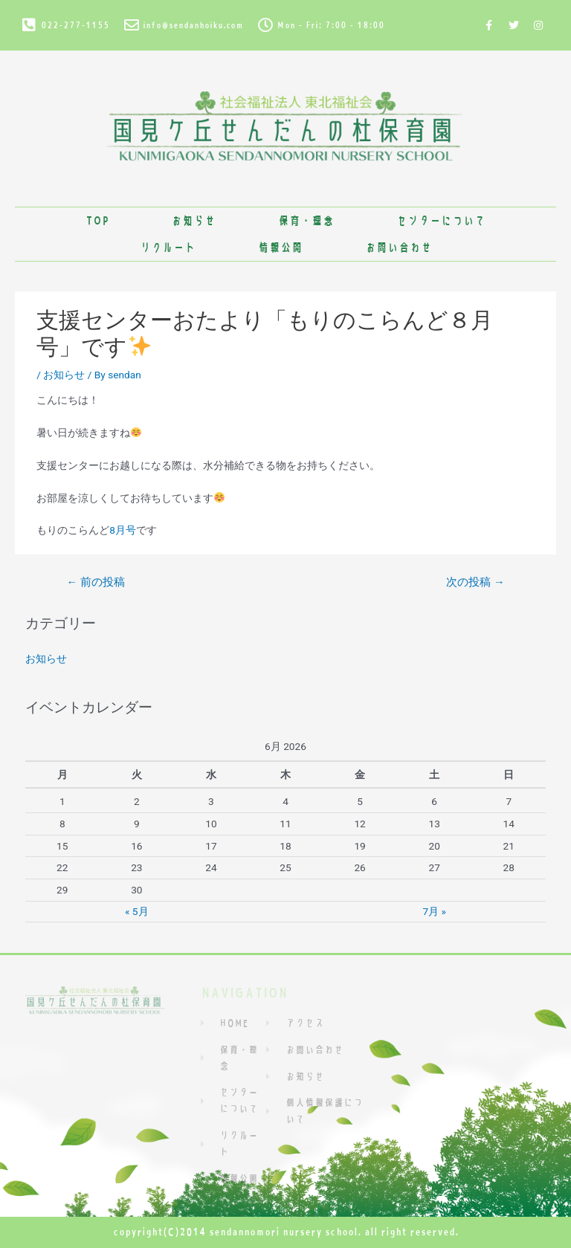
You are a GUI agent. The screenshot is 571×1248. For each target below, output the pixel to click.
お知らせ (193, 220)
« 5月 (137, 911)
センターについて (440, 220)
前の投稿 (95, 582)
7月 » (433, 911)
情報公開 (280, 247)
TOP (97, 220)
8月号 (122, 530)
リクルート (168, 247)
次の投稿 (475, 582)
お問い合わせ (398, 247)
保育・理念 (306, 220)
